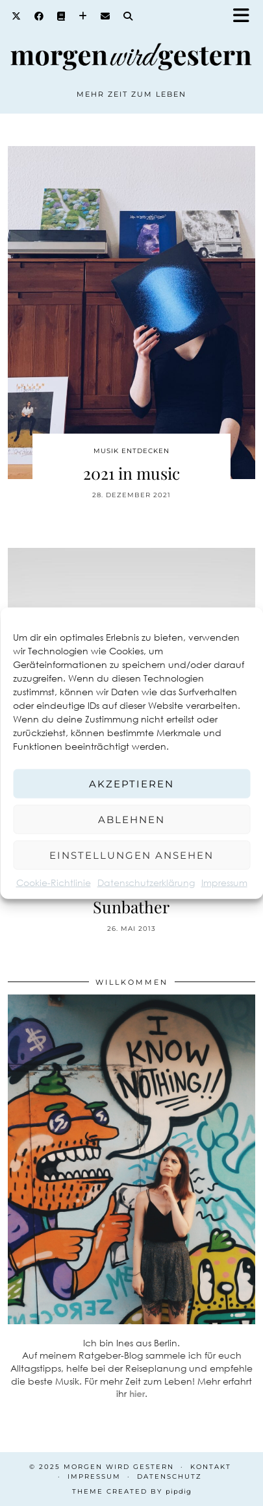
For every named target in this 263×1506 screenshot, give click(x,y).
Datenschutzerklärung (146, 882)
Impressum (224, 882)
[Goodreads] (61, 16)
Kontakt (210, 1467)
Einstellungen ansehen (131, 854)
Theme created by (132, 1491)
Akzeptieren (131, 783)
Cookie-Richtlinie (53, 882)
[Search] (128, 16)
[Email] (105, 16)
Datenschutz (169, 1476)
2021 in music (131, 473)
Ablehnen (131, 819)
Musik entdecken (131, 451)
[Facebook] (39, 16)
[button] (245, 16)
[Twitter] (16, 16)
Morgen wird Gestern (119, 1467)
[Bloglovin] (83, 16)
